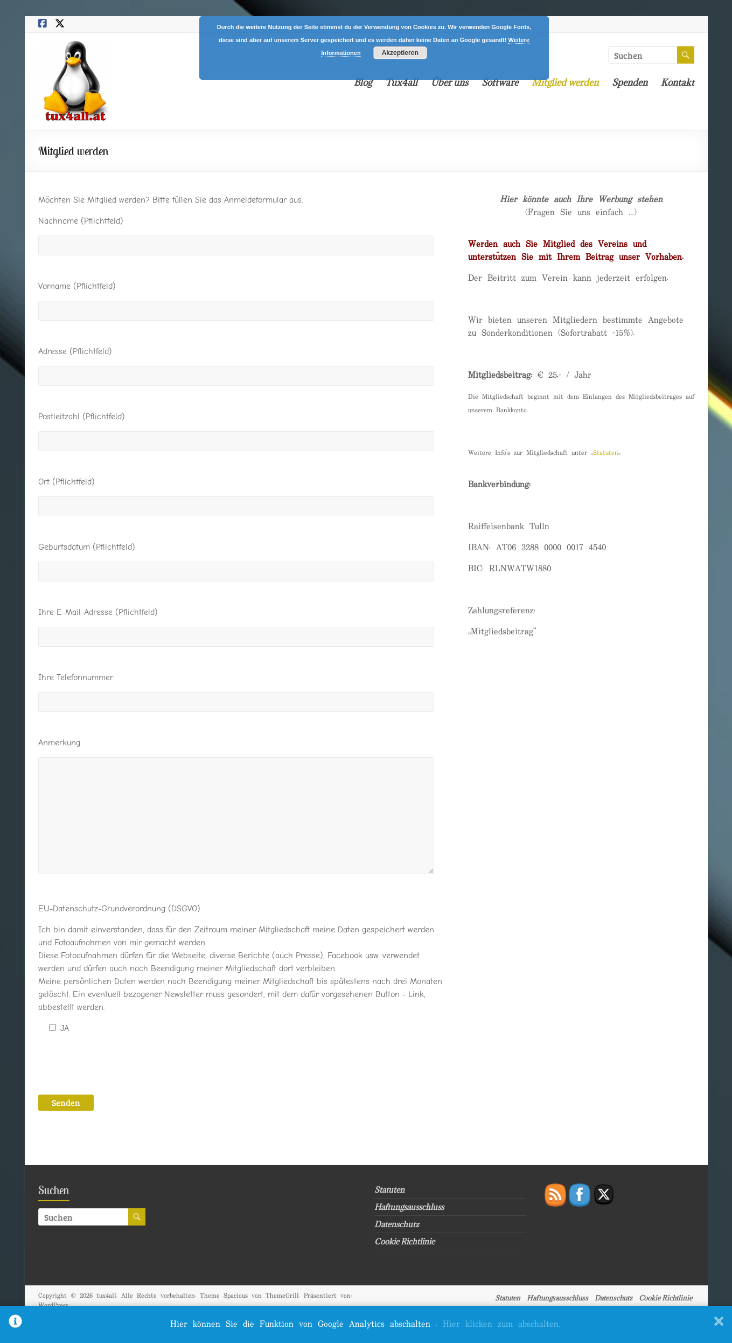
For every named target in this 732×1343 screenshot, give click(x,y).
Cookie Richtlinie (404, 1241)
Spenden (629, 82)
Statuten (605, 453)
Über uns (449, 82)
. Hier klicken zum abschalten (498, 1324)
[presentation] (120, 1064)
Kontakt (677, 82)
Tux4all (401, 82)
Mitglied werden (565, 82)
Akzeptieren (400, 53)
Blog (363, 82)
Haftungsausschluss (409, 1207)
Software (500, 82)
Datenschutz (396, 1224)
